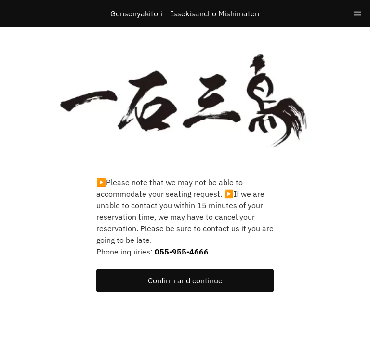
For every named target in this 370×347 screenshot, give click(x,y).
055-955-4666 (182, 251)
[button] (185, 280)
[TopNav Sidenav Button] (357, 13)
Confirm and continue (185, 280)
